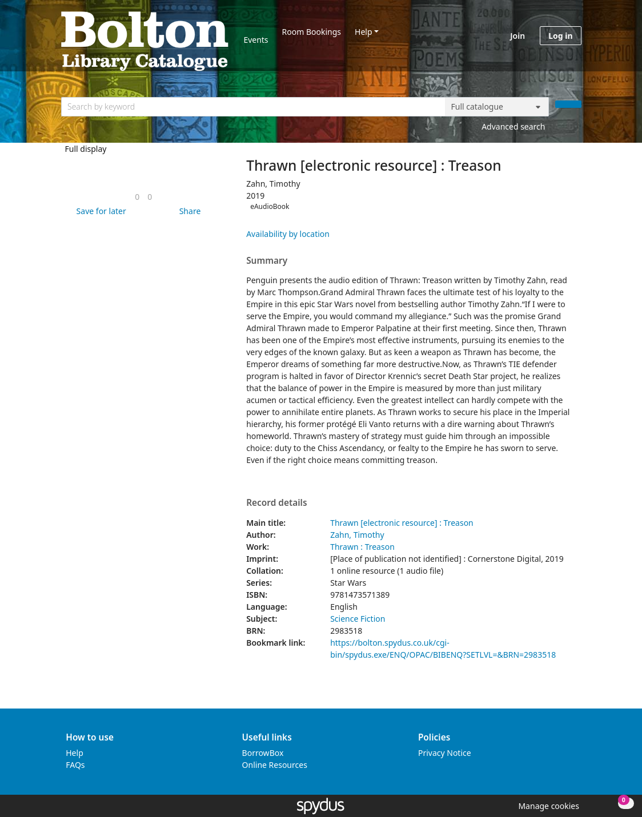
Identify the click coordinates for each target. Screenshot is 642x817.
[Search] (568, 104)
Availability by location (288, 233)
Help (363, 31)
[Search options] (497, 106)
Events (255, 39)
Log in (560, 35)
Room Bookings (311, 31)
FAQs (75, 764)
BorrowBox (263, 752)
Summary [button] (266, 261)
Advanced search (513, 126)
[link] (137, 196)
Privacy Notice (444, 752)
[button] (99, 211)
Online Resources (274, 764)
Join (517, 35)
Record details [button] (276, 503)
